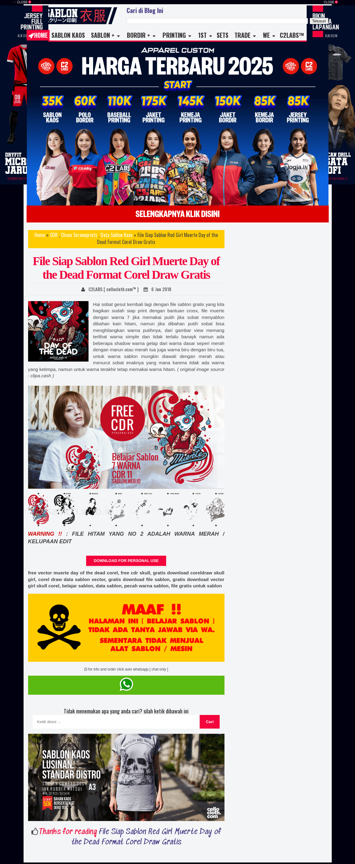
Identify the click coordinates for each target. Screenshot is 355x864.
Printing (174, 35)
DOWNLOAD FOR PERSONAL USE (126, 560)
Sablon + (103, 35)
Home (38, 35)
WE (266, 35)
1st (202, 35)
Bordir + (138, 35)
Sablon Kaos (68, 35)
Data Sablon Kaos (117, 235)
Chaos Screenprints (79, 235)
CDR (54, 235)
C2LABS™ (292, 35)
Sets (222, 35)
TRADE (242, 35)
